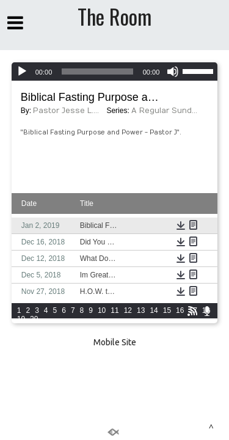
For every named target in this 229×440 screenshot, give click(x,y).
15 (167, 310)
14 (154, 310)
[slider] (97, 71)
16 (180, 310)
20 (34, 319)
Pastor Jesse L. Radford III (66, 110)
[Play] (22, 71)
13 (141, 310)
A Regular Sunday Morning (164, 110)
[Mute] (173, 71)
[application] (115, 71)
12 (128, 310)
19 (21, 319)
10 (102, 310)
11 (114, 310)
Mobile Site (114, 342)
